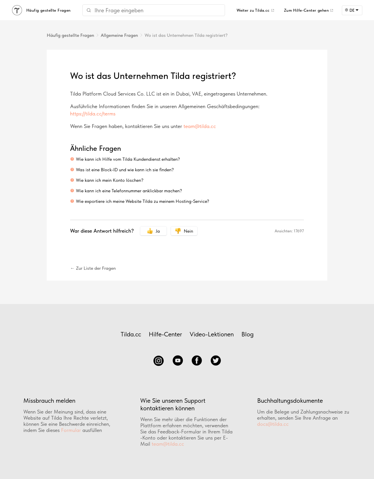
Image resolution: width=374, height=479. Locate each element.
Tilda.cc (131, 334)
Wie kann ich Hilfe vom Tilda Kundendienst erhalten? (128, 159)
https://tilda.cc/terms (92, 113)
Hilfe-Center (165, 334)
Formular (71, 430)
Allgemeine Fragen (119, 35)
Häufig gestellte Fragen (70, 35)
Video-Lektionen (212, 334)
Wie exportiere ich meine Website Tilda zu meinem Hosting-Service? (142, 201)
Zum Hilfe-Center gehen (306, 10)
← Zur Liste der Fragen (93, 268)
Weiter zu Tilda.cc (253, 10)
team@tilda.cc (199, 126)
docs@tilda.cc (273, 424)
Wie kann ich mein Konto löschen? (109, 180)
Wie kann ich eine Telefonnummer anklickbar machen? (129, 190)
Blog (247, 334)
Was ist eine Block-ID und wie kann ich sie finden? (125, 169)
